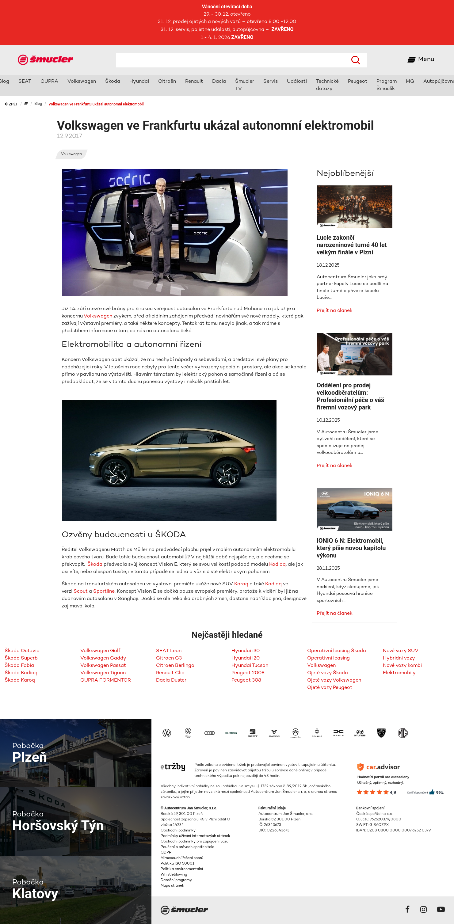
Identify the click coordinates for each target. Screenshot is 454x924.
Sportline (104, 591)
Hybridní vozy (399, 658)
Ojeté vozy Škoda (327, 673)
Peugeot (357, 81)
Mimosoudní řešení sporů (182, 858)
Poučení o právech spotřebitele (187, 847)
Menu (426, 59)
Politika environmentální (182, 869)
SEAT (24, 81)
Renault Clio (170, 673)
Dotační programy (176, 880)
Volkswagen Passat (103, 665)
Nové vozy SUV (400, 651)
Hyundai (139, 81)
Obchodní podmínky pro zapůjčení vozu (194, 842)
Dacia (219, 81)
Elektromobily (399, 673)
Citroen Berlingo (175, 665)
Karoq (241, 584)
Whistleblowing (174, 875)
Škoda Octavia (22, 651)
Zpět (11, 104)
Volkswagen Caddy (103, 658)
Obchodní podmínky (178, 831)
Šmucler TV (244, 85)
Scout (81, 591)
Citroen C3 (169, 658)
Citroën (167, 81)
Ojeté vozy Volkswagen (334, 680)
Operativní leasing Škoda (336, 651)
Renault (194, 81)
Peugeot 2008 (248, 673)
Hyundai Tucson (249, 665)
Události (297, 81)
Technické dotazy (327, 85)
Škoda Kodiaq (21, 673)
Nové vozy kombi (402, 665)
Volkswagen (81, 81)
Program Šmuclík (386, 85)
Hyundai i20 (245, 658)
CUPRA (49, 81)
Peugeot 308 (246, 680)
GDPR (166, 853)
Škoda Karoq (20, 680)
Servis (270, 81)
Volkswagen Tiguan (103, 673)
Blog (38, 104)
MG (410, 81)
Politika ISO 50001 (177, 864)
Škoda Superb (21, 658)
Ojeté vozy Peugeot (329, 687)
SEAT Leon (168, 651)
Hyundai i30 (245, 651)
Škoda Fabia (19, 665)
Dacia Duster (171, 680)
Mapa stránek (172, 886)
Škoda (112, 81)
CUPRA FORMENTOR (105, 680)
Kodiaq (277, 564)
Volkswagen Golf (100, 651)
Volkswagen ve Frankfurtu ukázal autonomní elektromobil (95, 104)
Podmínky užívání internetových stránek (195, 836)
